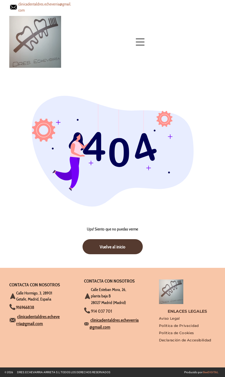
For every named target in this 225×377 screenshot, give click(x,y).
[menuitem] (169, 319)
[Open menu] (89, 7)
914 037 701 (101, 311)
